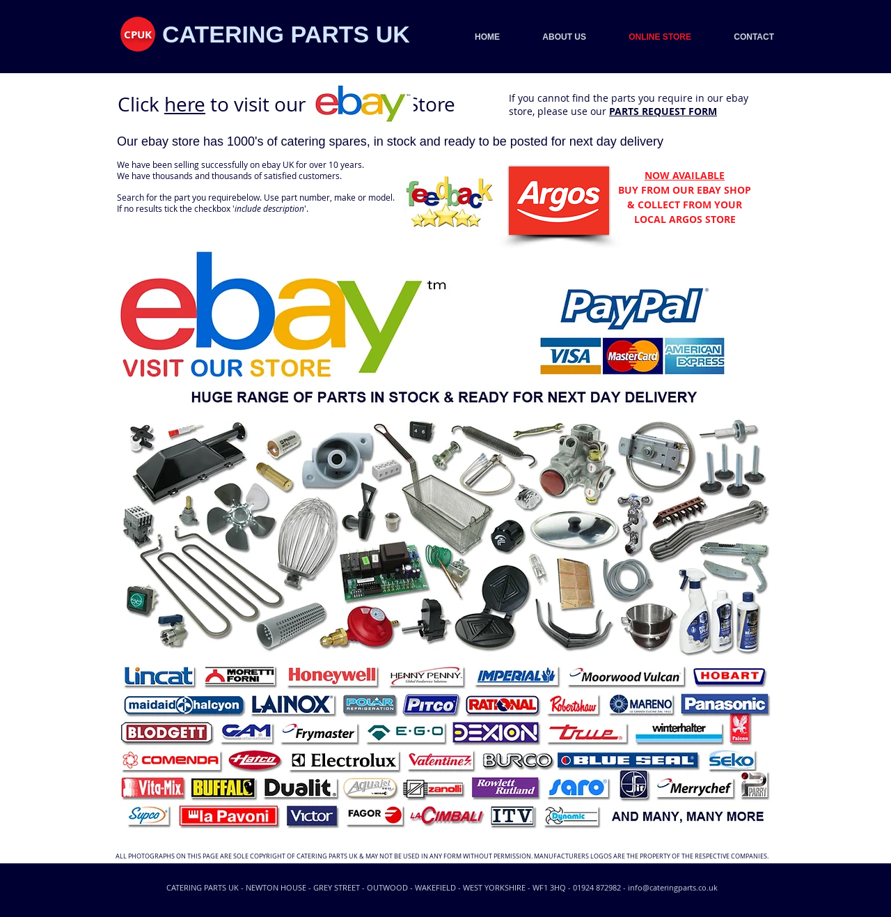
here (184, 104)
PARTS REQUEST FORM (663, 111)
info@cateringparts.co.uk (673, 887)
